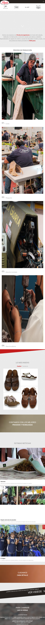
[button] (43, 1)
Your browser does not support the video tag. (22, 19)
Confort (19, 366)
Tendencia (25, 366)
